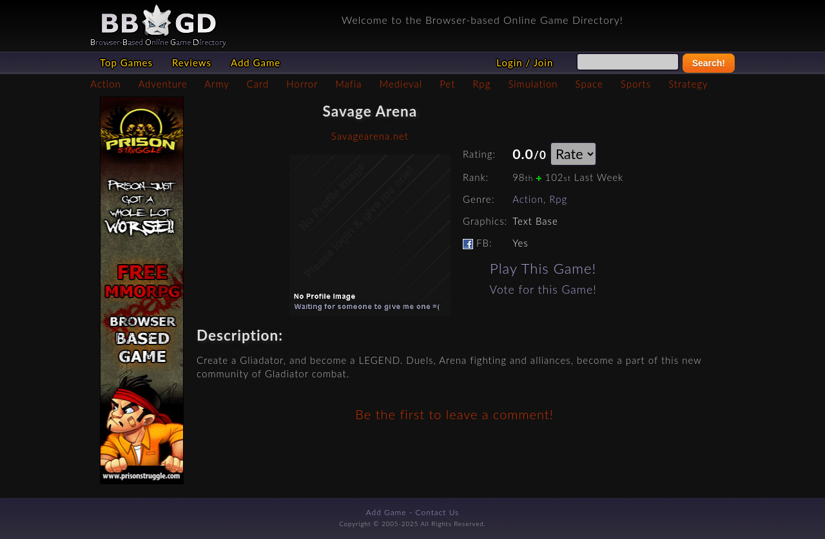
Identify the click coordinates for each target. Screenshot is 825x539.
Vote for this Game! (543, 289)
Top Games (126, 62)
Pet (447, 84)
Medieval (401, 84)
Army (216, 84)
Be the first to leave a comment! (454, 414)
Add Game (255, 62)
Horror (302, 84)
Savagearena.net (370, 136)
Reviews (191, 62)
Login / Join (524, 62)
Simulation (533, 84)
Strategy (688, 84)
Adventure (162, 84)
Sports (636, 84)
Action (105, 84)
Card (258, 84)
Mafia (348, 84)
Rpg (481, 84)
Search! (708, 63)
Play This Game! (543, 268)
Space (589, 84)
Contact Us (438, 512)
